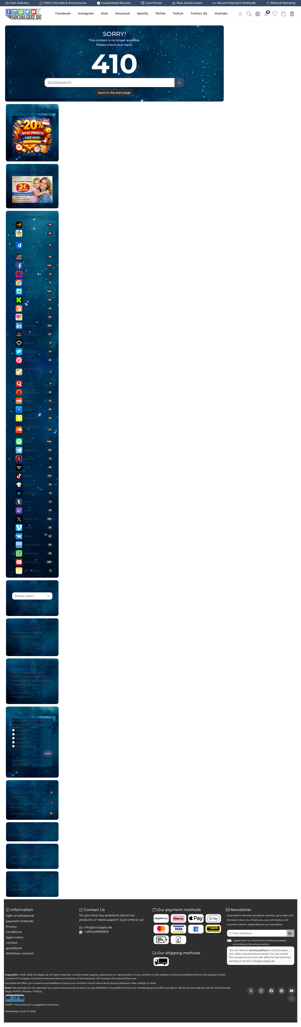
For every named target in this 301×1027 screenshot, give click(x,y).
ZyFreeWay (38, 570)
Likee (38, 317)
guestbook (14, 948)
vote (48, 753)
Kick (104, 13)
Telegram (38, 450)
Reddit (38, 401)
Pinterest (38, 360)
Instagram (86, 13)
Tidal (38, 467)
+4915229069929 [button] (96, 931)
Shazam (38, 409)
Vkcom (38, 536)
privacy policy (258, 950)
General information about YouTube (32, 805)
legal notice (14, 937)
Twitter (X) (199, 13)
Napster (38, 343)
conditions (14, 932)
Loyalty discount (23, 885)
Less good (20, 742)
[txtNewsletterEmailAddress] (257, 933)
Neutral (18, 738)
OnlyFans (38, 351)
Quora (38, 383)
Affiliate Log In (21, 835)
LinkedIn (38, 325)
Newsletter (19, 889)
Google (38, 282)
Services (131, 978)
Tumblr (38, 502)
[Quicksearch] (109, 82)
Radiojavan (38, 392)
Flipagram (38, 274)
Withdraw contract (20, 953)
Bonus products (23, 692)
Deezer (38, 257)
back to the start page (114, 92)
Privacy (11, 926)
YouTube (220, 13)
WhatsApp (38, 553)
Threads (38, 458)
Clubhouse (38, 233)
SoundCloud (38, 430)
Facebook (63, 13)
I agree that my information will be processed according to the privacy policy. (259, 942)
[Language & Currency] (257, 14)
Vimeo (38, 527)
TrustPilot (38, 493)
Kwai (38, 308)
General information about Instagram (32, 795)
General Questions (32, 813)
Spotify (142, 13)
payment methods (19, 921)
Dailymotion (38, 245)
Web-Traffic (38, 545)
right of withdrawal (20, 915)
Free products (21, 696)
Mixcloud (122, 13)
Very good (20, 730)
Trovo (38, 484)
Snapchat (38, 418)
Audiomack (38, 225)
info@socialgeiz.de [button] (98, 927)
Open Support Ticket (25, 856)
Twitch (178, 13)
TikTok (160, 13)
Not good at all (24, 746)
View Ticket (19, 862)
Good (17, 734)
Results (40, 724)
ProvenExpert (38, 372)
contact (11, 942)
